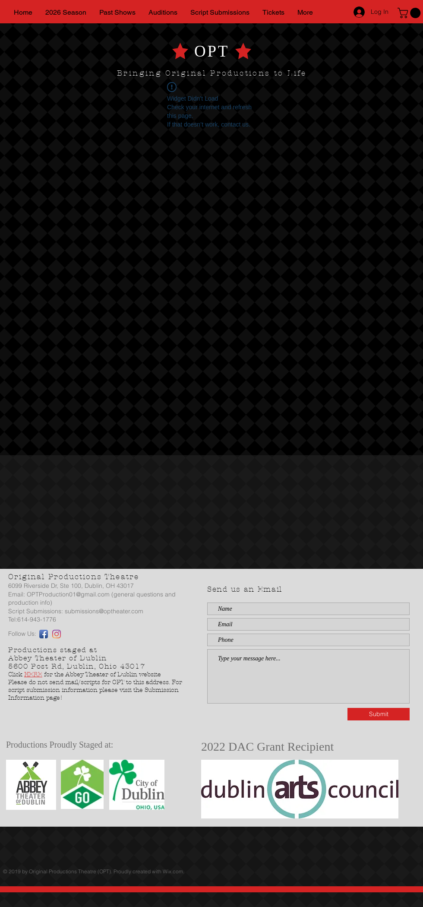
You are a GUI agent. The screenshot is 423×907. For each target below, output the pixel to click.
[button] (410, 13)
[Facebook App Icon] (43, 634)
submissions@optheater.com (104, 611)
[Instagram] (56, 634)
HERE (33, 674)
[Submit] (378, 714)
